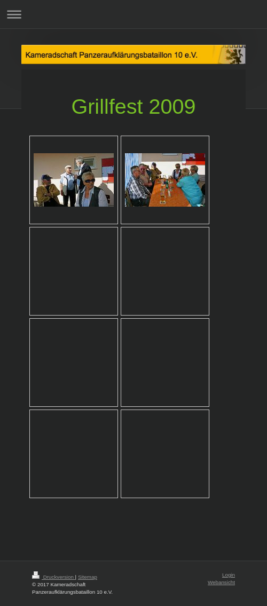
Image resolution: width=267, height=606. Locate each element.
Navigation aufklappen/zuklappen (133, 14)
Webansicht (221, 582)
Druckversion (53, 577)
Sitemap (87, 577)
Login (228, 575)
